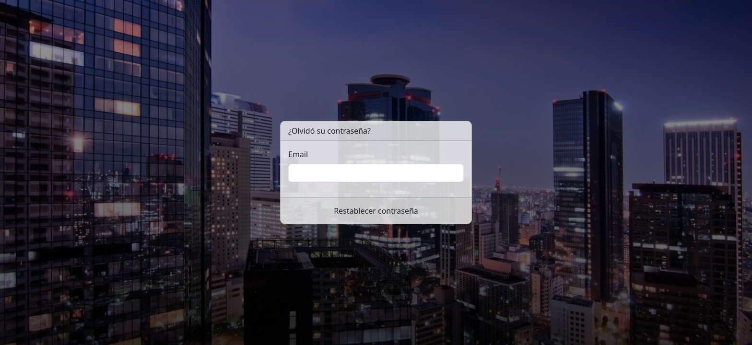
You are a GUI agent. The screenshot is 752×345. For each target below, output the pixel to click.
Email (298, 154)
